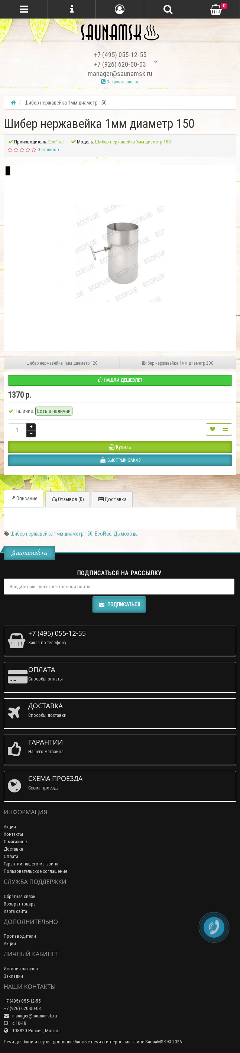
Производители (20, 936)
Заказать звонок (120, 82)
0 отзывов (48, 149)
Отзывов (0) (67, 499)
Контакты (13, 834)
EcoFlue (103, 533)
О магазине (15, 841)
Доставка (112, 499)
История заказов (21, 969)
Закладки (13, 976)
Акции (10, 827)
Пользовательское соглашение (35, 871)
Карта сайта (15, 911)
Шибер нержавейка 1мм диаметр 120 (62, 363)
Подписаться (119, 604)
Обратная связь (19, 896)
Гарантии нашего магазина (31, 864)
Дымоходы (126, 533)
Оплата (11, 856)
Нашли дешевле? (120, 380)
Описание (24, 498)
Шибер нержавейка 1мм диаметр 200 (178, 363)
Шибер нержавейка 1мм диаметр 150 (51, 533)
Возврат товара (20, 904)
